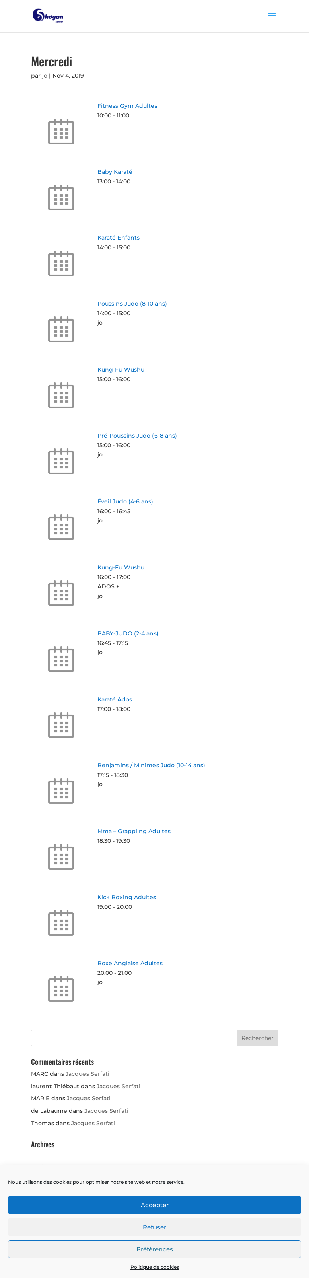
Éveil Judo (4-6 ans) (125, 501)
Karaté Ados (114, 699)
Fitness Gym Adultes (127, 105)
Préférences (154, 1249)
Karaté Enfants (118, 237)
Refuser (154, 1227)
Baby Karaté (114, 171)
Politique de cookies (154, 1267)
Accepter (155, 1205)
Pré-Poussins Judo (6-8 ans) (137, 435)
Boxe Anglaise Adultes (130, 963)
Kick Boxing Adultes (126, 897)
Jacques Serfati (87, 1073)
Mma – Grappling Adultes (134, 831)
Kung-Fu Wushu (120, 369)
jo (44, 75)
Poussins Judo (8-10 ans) (132, 303)
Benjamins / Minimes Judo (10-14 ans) (151, 765)
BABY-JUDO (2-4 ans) (128, 633)
